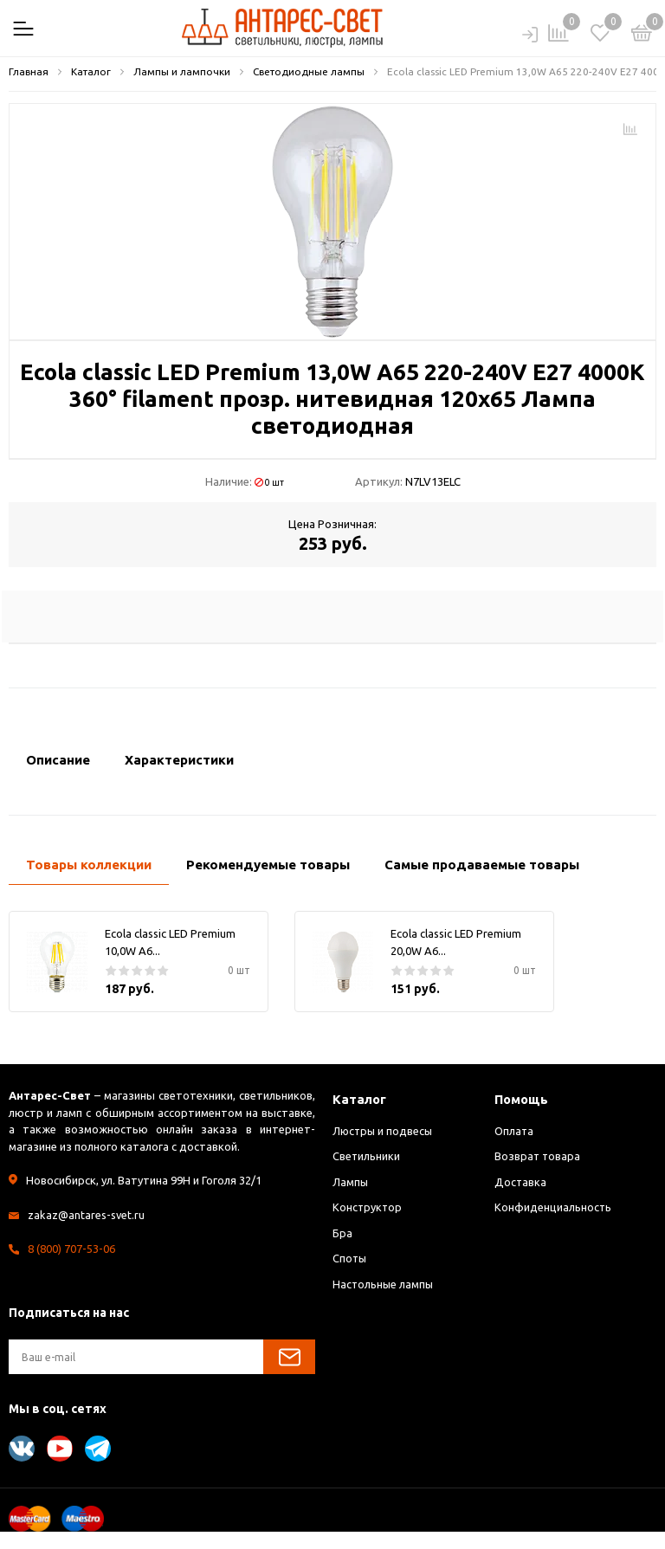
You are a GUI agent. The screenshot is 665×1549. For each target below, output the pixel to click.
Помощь (522, 1099)
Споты (350, 1258)
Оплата (514, 1131)
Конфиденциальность (553, 1207)
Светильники (366, 1156)
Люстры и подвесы (384, 1131)
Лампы (350, 1182)
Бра (342, 1233)
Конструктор (368, 1207)
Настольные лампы (384, 1284)
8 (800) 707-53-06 (71, 1248)
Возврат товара (538, 1156)
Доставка (520, 1182)
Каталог (359, 1099)
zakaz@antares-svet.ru (86, 1215)
